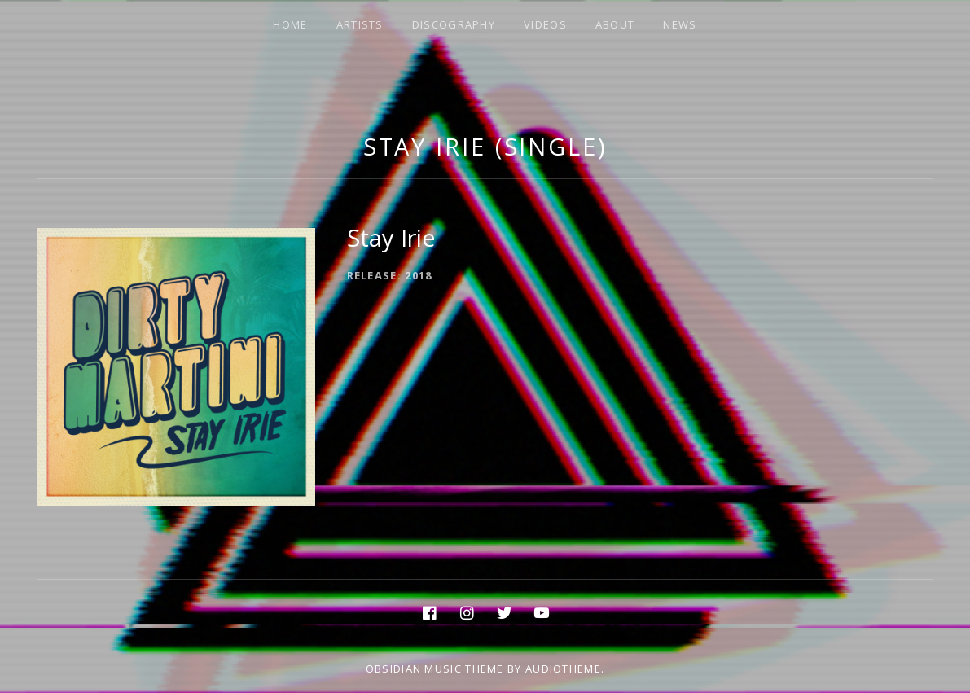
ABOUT (615, 24)
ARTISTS (360, 24)
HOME (290, 24)
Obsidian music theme (435, 668)
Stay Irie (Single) (485, 146)
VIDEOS (545, 24)
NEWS (679, 24)
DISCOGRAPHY (453, 24)
